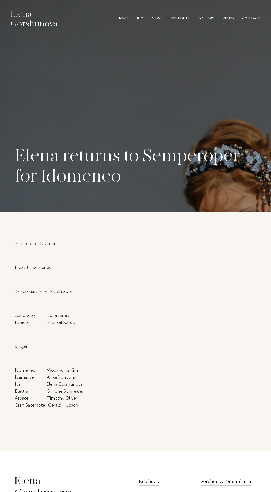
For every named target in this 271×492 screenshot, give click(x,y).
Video (228, 18)
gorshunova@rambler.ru (226, 481)
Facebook (149, 481)
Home (123, 18)
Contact (251, 18)
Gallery (206, 18)
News (157, 18)
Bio (140, 18)
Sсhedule (180, 18)
